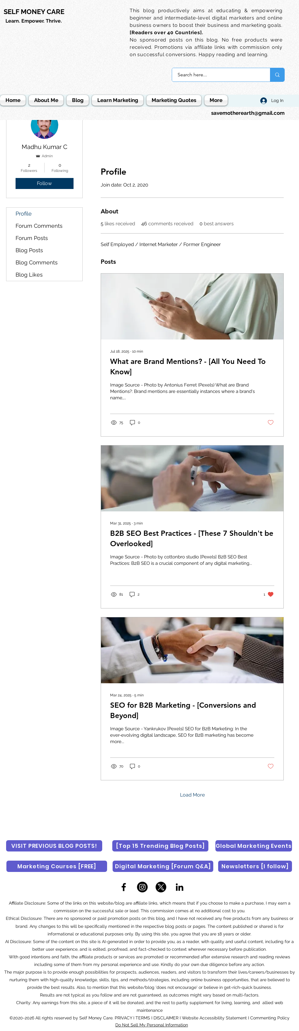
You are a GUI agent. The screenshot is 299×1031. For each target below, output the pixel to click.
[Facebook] (123, 887)
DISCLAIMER (165, 1017)
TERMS (142, 1017)
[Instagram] (142, 887)
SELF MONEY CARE (34, 12)
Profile (24, 213)
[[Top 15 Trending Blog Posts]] (160, 845)
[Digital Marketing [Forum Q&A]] (163, 866)
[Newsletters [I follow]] (255, 866)
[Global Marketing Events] (253, 845)
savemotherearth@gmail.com (248, 113)
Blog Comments (37, 262)
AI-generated (115, 941)
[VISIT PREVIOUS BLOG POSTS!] (54, 845)
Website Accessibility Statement (214, 1017)
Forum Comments (39, 226)
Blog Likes (29, 274)
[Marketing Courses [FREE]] (56, 866)
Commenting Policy (270, 1017)
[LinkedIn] (179, 887)
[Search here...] (217, 75)
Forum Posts (32, 238)
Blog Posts (29, 250)
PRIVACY (124, 1017)
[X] (161, 887)
